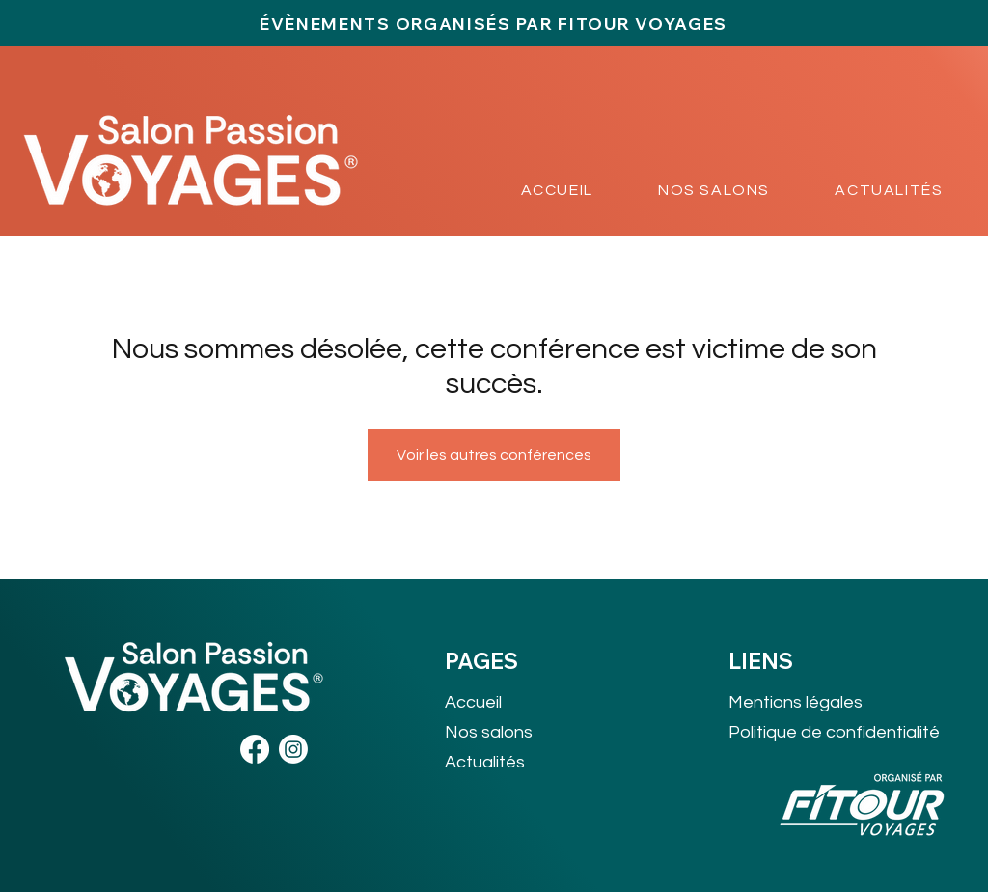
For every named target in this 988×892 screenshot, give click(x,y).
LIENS (760, 661)
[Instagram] (293, 749)
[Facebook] (254, 749)
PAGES (481, 661)
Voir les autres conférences (494, 454)
